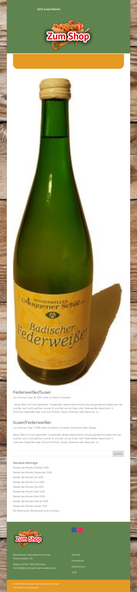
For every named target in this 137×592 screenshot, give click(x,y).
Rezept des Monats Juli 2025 (28, 477)
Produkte (66, 397)
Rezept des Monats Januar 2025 (30, 506)
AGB (74, 572)
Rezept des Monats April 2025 (29, 491)
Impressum (78, 560)
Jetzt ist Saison (51, 397)
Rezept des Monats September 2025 (32, 472)
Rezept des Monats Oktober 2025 (31, 467)
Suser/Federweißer (32, 422)
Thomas (22, 397)
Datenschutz (78, 566)
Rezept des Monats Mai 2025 (28, 487)
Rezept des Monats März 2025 (29, 496)
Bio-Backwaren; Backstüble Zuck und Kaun (36, 510)
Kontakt (76, 554)
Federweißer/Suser (32, 392)
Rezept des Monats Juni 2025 (28, 482)
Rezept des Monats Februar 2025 (30, 501)
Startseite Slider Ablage (83, 427)
